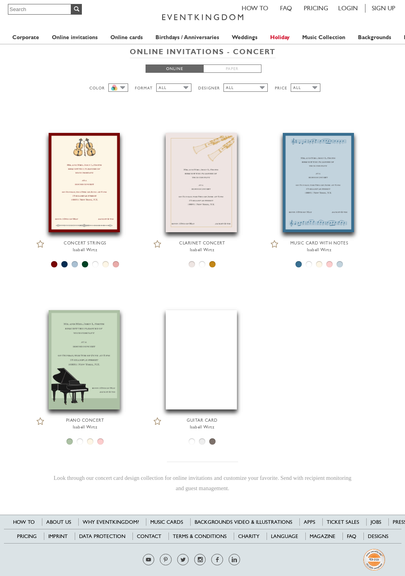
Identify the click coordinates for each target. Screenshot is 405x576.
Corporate (25, 37)
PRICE (281, 88)
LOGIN (348, 8)
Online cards (126, 37)
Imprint (58, 536)
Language (284, 536)
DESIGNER (209, 88)
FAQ (286, 8)
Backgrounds (374, 37)
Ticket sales (343, 522)
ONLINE (174, 68)
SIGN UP (383, 8)
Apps (309, 522)
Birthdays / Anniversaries (187, 37)
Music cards (166, 522)
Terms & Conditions (200, 536)
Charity (248, 536)
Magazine (322, 536)
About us (58, 522)
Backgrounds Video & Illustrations (243, 522)
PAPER (232, 68)
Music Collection (323, 37)
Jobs (376, 522)
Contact (149, 536)
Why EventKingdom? (111, 522)
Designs (378, 536)
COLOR (97, 88)
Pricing (316, 8)
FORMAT (144, 88)
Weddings (244, 37)
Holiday (280, 37)
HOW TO (255, 8)
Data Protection (102, 536)
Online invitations (75, 37)
